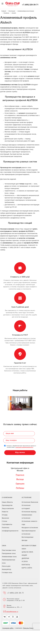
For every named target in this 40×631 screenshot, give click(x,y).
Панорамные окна (9, 553)
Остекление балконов (30, 502)
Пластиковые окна (9, 550)
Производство (7, 505)
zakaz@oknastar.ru (12, 611)
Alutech (14, 13)
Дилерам (25, 558)
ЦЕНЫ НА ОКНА (27, 552)
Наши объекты (7, 502)
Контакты (26, 565)
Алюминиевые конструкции (25, 11)
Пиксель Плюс (28, 628)
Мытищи (20, 479)
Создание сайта (8, 628)
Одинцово (20, 484)
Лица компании (8, 508)
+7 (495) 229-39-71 (30, 5)
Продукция (11, 11)
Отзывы (4, 515)
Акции (24, 555)
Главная (3, 11)
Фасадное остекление (30, 527)
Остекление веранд (29, 512)
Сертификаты (7, 524)
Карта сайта (27, 568)
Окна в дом (6, 566)
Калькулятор (6, 569)
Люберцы (20, 488)
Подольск (20, 475)
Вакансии (5, 518)
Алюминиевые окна (9, 556)
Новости (5, 512)
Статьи (4, 521)
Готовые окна (7, 572)
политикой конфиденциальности (24, 447)
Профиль (6, 13)
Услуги (25, 561)
